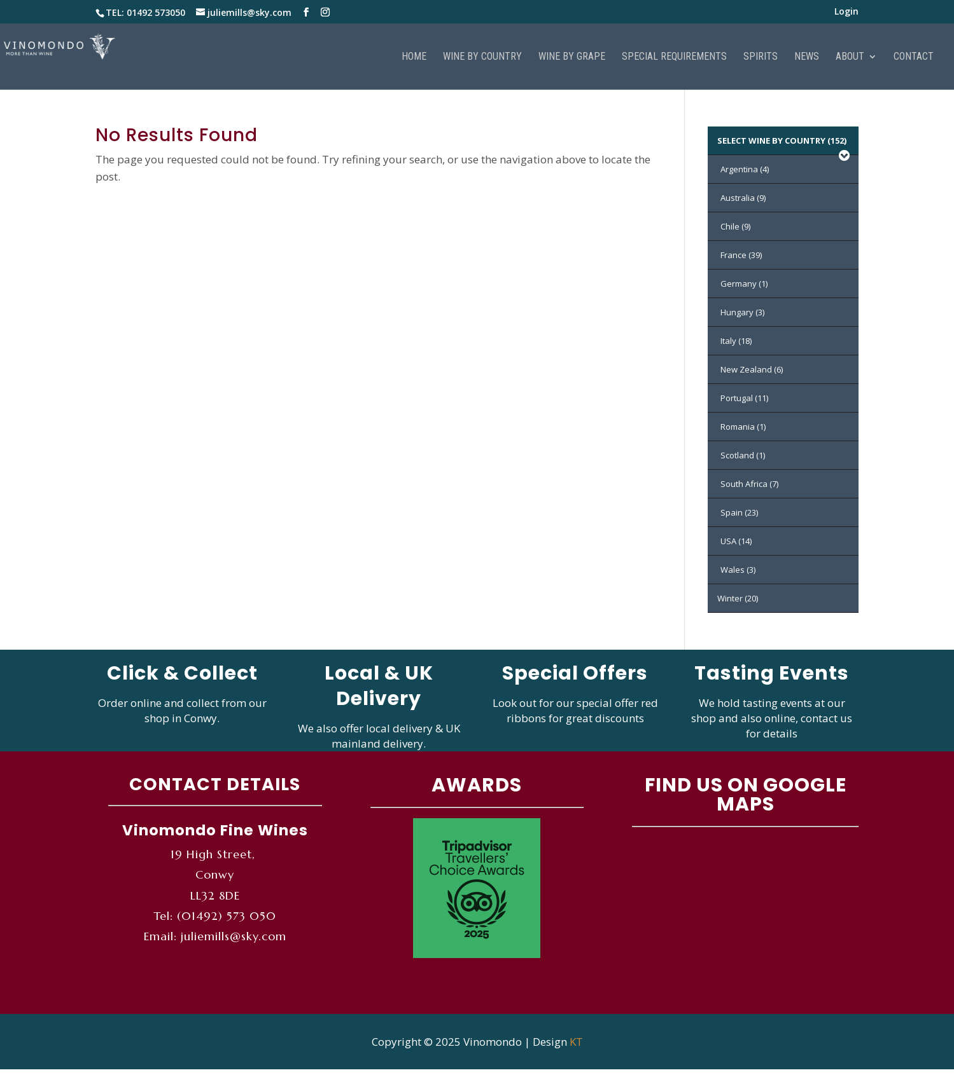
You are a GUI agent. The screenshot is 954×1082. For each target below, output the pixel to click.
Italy (736, 340)
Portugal (744, 398)
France (741, 255)
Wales (737, 569)
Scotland (742, 455)
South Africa (749, 484)
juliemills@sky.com (233, 936)
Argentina (744, 169)
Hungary (742, 312)
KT (576, 1041)
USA (736, 541)
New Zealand (751, 369)
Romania (743, 426)
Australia (743, 197)
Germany (744, 283)
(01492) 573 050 (226, 915)
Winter (737, 598)
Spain (739, 512)
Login (846, 12)
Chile (735, 226)
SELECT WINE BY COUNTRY (784, 145)
